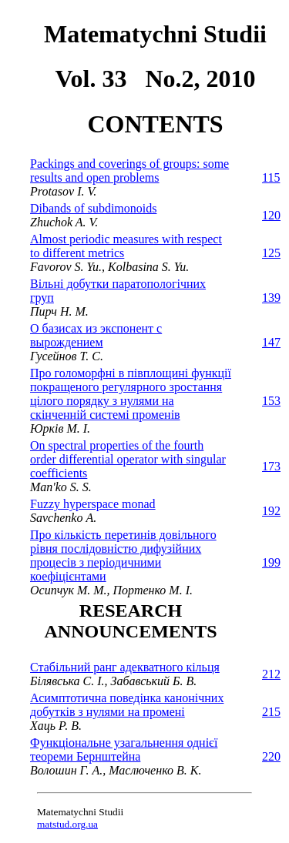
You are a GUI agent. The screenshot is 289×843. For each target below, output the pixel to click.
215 (271, 711)
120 (271, 215)
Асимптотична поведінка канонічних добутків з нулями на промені (126, 704)
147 (271, 342)
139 (271, 297)
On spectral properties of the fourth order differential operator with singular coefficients (128, 459)
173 (271, 466)
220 (271, 756)
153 (271, 400)
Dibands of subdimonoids (93, 208)
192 (271, 510)
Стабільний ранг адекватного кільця (125, 667)
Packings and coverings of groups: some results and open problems (129, 170)
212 (271, 674)
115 (271, 177)
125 (271, 252)
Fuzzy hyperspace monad (93, 503)
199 (271, 562)
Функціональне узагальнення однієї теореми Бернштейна (123, 749)
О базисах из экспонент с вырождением (96, 335)
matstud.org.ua (67, 824)
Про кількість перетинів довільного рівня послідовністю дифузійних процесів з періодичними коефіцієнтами (123, 555)
